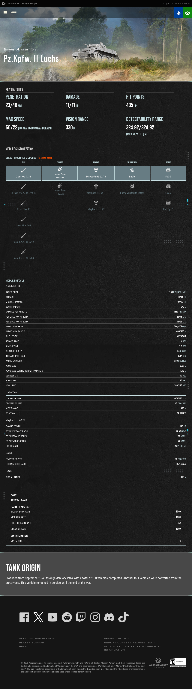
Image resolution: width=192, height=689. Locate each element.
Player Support (33, 642)
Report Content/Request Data (132, 642)
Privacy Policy (117, 638)
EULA (23, 647)
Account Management (39, 638)
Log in (167, 3)
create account (182, 3)
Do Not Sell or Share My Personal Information (136, 649)
